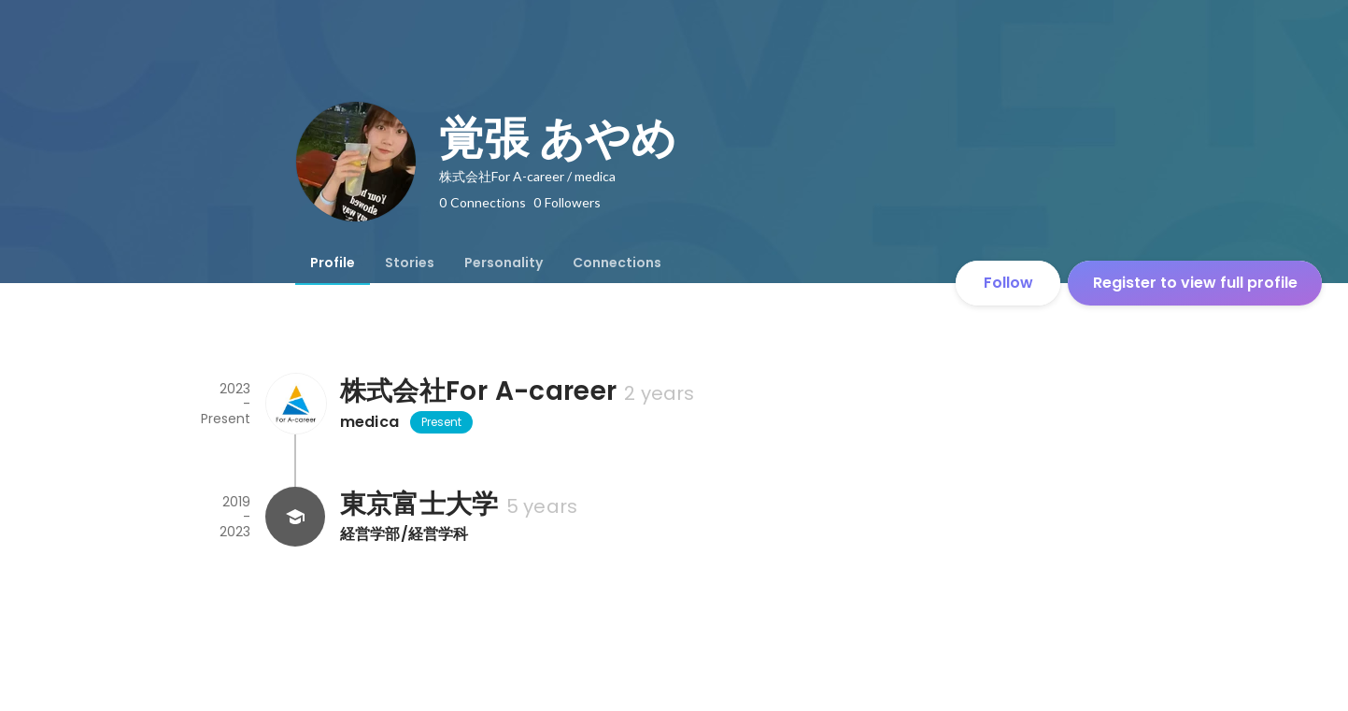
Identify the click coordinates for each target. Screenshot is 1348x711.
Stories (409, 262)
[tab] (332, 262)
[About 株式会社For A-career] (295, 403)
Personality (503, 262)
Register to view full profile (1195, 282)
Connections (617, 262)
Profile (332, 262)
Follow (1008, 282)
